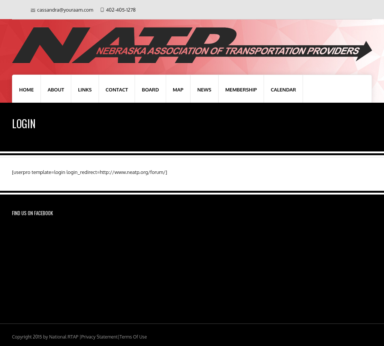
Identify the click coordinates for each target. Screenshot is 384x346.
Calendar (283, 90)
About (56, 90)
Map (178, 90)
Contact (117, 90)
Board (150, 90)
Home (26, 90)
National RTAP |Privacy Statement (83, 337)
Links (85, 90)
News (204, 90)
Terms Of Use (133, 337)
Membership (241, 90)
